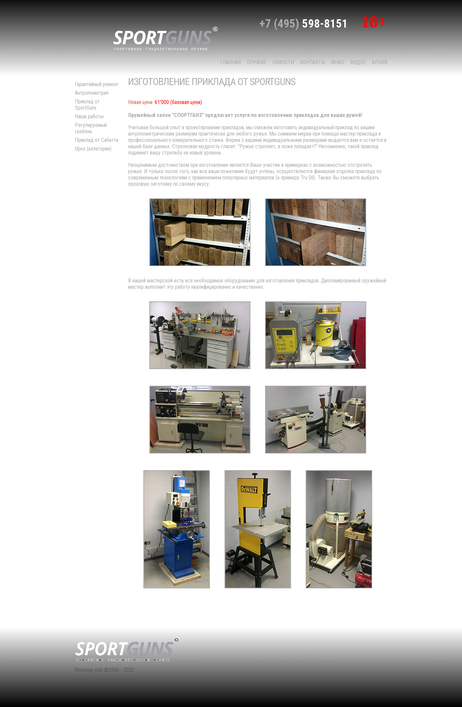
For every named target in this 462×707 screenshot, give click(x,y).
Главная (230, 62)
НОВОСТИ (283, 62)
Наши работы (89, 116)
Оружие (256, 62)
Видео (358, 62)
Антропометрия (91, 93)
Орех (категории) (93, 149)
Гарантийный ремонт (97, 84)
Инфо (337, 62)
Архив (379, 62)
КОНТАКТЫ (312, 62)
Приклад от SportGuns (87, 104)
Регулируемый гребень (91, 128)
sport (165, 38)
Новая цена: (140, 102)
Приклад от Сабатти (96, 140)
